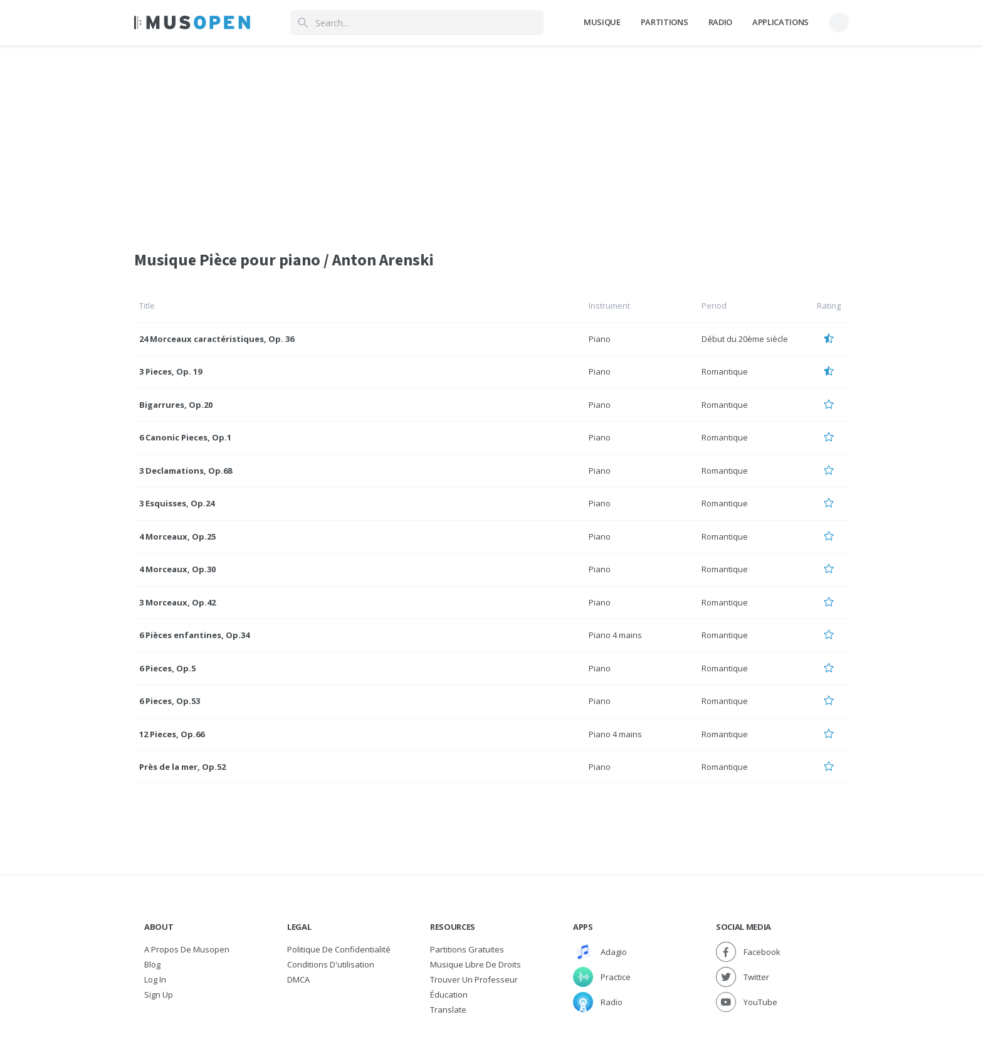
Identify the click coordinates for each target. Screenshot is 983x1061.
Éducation (449, 994)
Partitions (664, 22)
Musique (602, 22)
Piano (600, 338)
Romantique (725, 371)
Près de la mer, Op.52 (182, 766)
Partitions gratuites (467, 949)
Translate (448, 1009)
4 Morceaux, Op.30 (177, 569)
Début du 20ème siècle (745, 338)
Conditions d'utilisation (330, 964)
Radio (720, 22)
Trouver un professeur (474, 979)
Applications (780, 22)
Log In (155, 979)
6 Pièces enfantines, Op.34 (194, 635)
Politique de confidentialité (339, 949)
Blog (152, 964)
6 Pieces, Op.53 (169, 700)
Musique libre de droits (475, 964)
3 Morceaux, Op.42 (177, 602)
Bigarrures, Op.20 (176, 404)
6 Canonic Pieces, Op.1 (185, 437)
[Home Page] (192, 22)
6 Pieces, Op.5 (167, 668)
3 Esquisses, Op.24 (176, 503)
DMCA (298, 979)
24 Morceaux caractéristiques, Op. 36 (216, 338)
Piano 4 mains (615, 635)
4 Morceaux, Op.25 (177, 536)
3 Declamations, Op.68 (185, 470)
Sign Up (158, 994)
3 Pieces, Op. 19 (170, 371)
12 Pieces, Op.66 (171, 734)
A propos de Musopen (186, 949)
